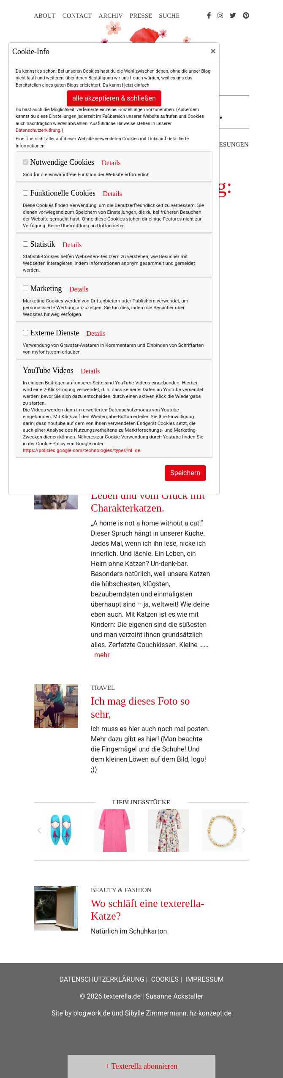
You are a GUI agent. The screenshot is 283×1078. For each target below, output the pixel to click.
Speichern (185, 473)
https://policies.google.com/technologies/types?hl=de (81, 450)
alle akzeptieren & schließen (114, 98)
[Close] (213, 51)
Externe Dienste (51, 333)
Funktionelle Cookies (59, 193)
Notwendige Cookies (58, 162)
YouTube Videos (48, 370)
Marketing (42, 288)
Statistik (39, 244)
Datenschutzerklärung (38, 130)
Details (110, 162)
